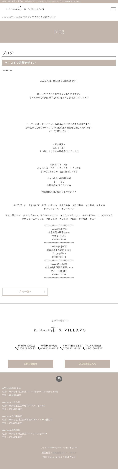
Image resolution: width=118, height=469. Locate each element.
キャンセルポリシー (68, 448)
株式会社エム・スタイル (65, 452)
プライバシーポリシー (50, 448)
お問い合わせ (30, 364)
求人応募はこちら (87, 364)
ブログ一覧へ (25, 291)
